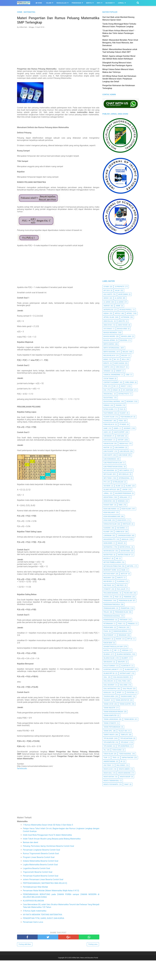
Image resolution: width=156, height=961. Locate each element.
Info (99, 3)
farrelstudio (22, 769)
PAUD (116, 597)
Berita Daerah (108, 344)
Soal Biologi (108, 681)
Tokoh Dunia (117, 750)
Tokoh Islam (108, 754)
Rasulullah (62, 3)
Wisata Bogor (125, 777)
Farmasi (106, 405)
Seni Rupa (121, 662)
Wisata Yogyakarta (110, 784)
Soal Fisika (122, 681)
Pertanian (123, 620)
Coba (127, 375)
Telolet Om (122, 731)
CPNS (105, 386)
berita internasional (111, 348)
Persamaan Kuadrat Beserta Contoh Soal (40, 876)
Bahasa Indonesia (110, 332)
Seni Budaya (107, 662)
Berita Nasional (109, 352)
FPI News (122, 424)
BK (115, 359)
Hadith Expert (119, 432)
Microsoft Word (109, 570)
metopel (130, 566)
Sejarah (106, 654)
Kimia (120, 505)
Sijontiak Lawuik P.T (111, 669)
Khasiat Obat (108, 505)
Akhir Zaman (123, 294)
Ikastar (106, 447)
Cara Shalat (120, 367)
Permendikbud (108, 620)
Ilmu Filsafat (108, 451)
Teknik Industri (109, 708)
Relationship (108, 635)
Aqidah (106, 313)
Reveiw (118, 639)
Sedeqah (125, 650)
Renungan (123, 635)
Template (124, 734)
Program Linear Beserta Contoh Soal (38, 858)
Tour (105, 757)
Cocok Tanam (108, 378)
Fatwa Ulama (108, 409)
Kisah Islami (126, 509)
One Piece (120, 585)
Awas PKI (121, 321)
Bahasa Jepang (109, 340)
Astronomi (125, 317)
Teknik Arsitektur (122, 700)
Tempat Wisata (109, 734)
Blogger (109, 3)
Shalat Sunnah (109, 666)
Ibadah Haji (123, 443)
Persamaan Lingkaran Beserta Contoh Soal (41, 850)
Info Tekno (107, 478)
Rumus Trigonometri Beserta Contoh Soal (41, 854)
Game (105, 428)
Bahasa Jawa (126, 336)
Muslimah (107, 578)
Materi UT (107, 558)
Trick (114, 757)
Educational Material (111, 401)
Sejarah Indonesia (124, 654)
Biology (124, 355)
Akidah (106, 298)
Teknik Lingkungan (110, 719)
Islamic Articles (109, 489)
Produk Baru (108, 627)
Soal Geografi (108, 685)
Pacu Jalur (121, 589)
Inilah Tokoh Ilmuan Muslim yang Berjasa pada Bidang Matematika (52, 839)
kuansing (107, 528)
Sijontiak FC (126, 666)
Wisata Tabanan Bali (111, 780)
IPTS (105, 482)
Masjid (120, 543)
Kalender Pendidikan (123, 493)
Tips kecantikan (126, 738)
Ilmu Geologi (124, 451)
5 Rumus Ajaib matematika (34, 911)
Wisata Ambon (124, 769)
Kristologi (127, 524)
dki (114, 386)
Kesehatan (107, 501)
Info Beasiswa (108, 470)
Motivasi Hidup (109, 574)
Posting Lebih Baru (25, 945)
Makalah (125, 539)
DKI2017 (124, 386)
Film (121, 409)
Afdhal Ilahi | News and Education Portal (85, 958)
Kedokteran (108, 497)
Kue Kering (121, 528)
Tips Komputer (109, 742)
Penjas (106, 612)
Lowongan (107, 535)
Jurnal (121, 3)
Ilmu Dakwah (119, 447)
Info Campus (124, 470)
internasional (124, 478)
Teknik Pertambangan (111, 727)
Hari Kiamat (107, 440)
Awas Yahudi (123, 325)
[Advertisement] (58, 48)
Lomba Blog (119, 532)
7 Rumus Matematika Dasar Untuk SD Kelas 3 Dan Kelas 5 (48, 825)
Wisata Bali (107, 773)
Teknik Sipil (107, 731)
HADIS (105, 432)
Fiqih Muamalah (126, 417)
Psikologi (122, 627)
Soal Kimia (123, 685)
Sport (119, 692)
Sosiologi (107, 692)
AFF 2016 (106, 290)
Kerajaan (123, 497)
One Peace (107, 585)
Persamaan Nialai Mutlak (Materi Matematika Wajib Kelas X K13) (51, 891)
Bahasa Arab (122, 329)
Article (117, 313)
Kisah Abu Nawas (109, 509)
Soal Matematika (110, 688)
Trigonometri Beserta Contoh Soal (37, 872)
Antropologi (108, 310)
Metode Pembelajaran (112, 562)
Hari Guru (120, 436)
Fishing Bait (107, 421)
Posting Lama (92, 945)
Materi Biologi (108, 551)
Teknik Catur (108, 704)
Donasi (115, 390)
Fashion (119, 405)
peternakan (108, 623)
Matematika (108, 547)
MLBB (123, 570)
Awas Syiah (107, 325)
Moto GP (124, 574)
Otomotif (107, 589)
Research (107, 639)
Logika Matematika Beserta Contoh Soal (40, 865)
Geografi (127, 428)
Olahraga (121, 581)
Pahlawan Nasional (111, 593)
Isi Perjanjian (118, 482)
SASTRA (106, 650)
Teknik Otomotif (109, 723)
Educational (108, 398)
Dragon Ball (108, 394)
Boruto (106, 363)
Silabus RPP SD (109, 673)
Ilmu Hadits (107, 455)
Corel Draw (129, 382)
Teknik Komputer (110, 715)
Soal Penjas (127, 688)
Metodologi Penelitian (112, 566)
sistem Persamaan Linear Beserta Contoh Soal (43, 880)
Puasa (105, 631)
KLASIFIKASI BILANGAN (33, 901)
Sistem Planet (125, 673)
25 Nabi (106, 286)
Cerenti (119, 371)
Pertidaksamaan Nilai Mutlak (35, 887)
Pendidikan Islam (125, 600)
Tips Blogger (108, 738)
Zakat (126, 784)
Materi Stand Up (124, 555)
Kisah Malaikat (109, 512)
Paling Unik (128, 593)
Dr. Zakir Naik (128, 390)
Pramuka (131, 623)
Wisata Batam (108, 777)
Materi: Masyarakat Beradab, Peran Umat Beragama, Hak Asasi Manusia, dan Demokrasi (120, 43)
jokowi (124, 489)
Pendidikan (76, 3)
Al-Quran (120, 302)
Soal (105, 677)
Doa (104, 390)
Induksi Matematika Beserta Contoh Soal (40, 861)
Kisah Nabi (107, 520)
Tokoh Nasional (125, 754)
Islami (49, 3)
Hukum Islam (108, 443)
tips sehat (125, 742)
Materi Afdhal (125, 547)
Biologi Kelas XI (109, 355)
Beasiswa (123, 340)
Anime (118, 306)
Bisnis (105, 359)
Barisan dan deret (30, 843)
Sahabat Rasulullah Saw (113, 646)
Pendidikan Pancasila (111, 604)
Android (106, 306)
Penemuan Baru (109, 608)
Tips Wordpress (123, 746)
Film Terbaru (108, 413)
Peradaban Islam (121, 612)
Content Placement (111, 382)
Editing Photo (123, 394)
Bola (124, 359)
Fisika (121, 421)
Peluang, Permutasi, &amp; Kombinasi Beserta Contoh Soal (48, 847)
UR (121, 761)
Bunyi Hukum (119, 363)
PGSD (120, 623)
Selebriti (124, 658)
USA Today (107, 765)
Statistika (130, 692)
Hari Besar (107, 436)
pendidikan (107, 600)
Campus (106, 367)
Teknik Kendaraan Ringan (113, 712)
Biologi (125, 352)
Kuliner (106, 532)
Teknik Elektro (125, 704)
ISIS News (106, 486)
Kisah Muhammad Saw (111, 516)
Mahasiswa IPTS (109, 539)
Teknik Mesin (129, 719)
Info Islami (107, 474)
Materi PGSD (108, 555)
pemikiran (127, 597)
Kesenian (121, 501)
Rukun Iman (107, 643)
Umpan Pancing (127, 757)
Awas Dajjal (108, 321)
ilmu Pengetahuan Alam (112, 463)
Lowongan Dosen (124, 535)
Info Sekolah (124, 474)
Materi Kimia (125, 551)
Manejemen (107, 543)
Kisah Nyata (121, 520)
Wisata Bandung (124, 773)
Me (117, 558)
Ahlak (117, 290)
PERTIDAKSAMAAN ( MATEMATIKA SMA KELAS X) (45, 884)
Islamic (128, 486)
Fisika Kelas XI (108, 424)
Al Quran (106, 302)
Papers (106, 597)
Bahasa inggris (109, 336)
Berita (89, 3)
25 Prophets (119, 286)
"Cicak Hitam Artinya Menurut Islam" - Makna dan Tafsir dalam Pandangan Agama (118, 33)
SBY (115, 650)
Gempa (116, 428)
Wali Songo (120, 765)
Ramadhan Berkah (120, 631)
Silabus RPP (129, 669)
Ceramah (106, 371)
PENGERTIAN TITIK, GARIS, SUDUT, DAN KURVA (43, 919)
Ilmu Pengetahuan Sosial (113, 467)
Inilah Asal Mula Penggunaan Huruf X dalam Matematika (47, 835)
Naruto (120, 578)
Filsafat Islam (108, 417)
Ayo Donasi (107, 329)
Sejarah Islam (108, 658)
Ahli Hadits (107, 294)
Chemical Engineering (111, 375)
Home (39, 3)
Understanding (109, 761)
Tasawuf (106, 700)
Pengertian (125, 608)
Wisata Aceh (108, 769)
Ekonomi (129, 401)
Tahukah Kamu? (126, 696)
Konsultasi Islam (110, 524)
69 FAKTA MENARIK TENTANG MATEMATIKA (42, 915)
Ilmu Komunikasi (109, 459)
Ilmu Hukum (122, 455)
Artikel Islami (108, 317)
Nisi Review (107, 581)
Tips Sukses (107, 746)
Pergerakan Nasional (111, 616)
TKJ (104, 750)
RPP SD (129, 639)
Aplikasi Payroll (125, 310)
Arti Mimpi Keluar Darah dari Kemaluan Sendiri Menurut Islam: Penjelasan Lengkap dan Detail (119, 79)
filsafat (122, 413)
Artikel (129, 313)
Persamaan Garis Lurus (33, 922)
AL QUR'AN (118, 298)
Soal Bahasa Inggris (121, 677)
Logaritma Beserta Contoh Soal (36, 869)
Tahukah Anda (108, 696)
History (121, 440)
